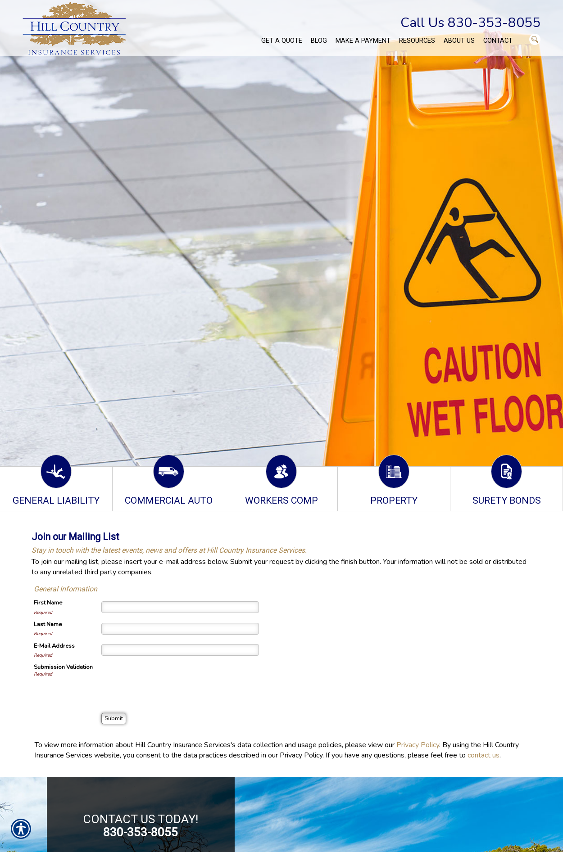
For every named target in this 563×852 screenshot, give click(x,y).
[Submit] (113, 718)
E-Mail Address (54, 646)
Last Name (48, 624)
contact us (483, 755)
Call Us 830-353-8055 (470, 23)
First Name (48, 603)
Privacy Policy (417, 745)
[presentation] (169, 680)
